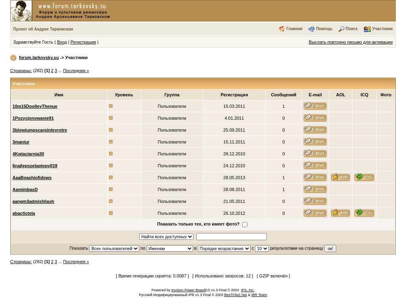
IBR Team (259, 295)
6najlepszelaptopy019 (35, 165)
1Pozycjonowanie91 (33, 118)
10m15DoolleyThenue (35, 106)
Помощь (324, 29)
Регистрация (83, 42)
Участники (382, 29)
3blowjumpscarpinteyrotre (40, 130)
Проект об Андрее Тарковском (43, 29)
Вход (62, 42)
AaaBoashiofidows (32, 177)
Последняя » (76, 70)
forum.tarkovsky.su (39, 57)
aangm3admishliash (33, 201)
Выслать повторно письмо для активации (351, 42)
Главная (294, 29)
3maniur (21, 142)
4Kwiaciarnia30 (28, 153)
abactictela (24, 213)
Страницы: (21, 70)
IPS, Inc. (248, 290)
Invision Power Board (188, 290)
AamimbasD (25, 189)
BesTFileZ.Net (235, 295)
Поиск (352, 29)
